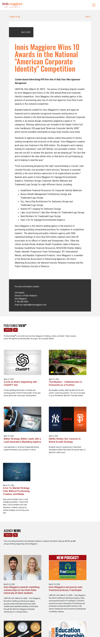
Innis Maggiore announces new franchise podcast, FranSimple (80, 474)
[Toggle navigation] (94, 5)
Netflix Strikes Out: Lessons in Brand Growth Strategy (49, 407)
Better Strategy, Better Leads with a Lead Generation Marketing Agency (14, 409)
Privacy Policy (62, 622)
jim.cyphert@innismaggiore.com (33, 305)
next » (88, 16)
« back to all (14, 16)
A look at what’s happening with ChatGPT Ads (49, 350)
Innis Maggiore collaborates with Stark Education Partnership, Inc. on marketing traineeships (48, 544)
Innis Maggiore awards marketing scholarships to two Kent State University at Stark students (48, 475)
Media (44, 622)
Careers (36, 622)
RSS (15, 329)
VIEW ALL (7, 329)
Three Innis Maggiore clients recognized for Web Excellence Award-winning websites (82, 542)
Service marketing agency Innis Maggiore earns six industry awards (16, 541)
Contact (51, 622)
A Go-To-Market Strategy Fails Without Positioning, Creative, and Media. (83, 407)
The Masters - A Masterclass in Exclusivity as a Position (82, 350)
